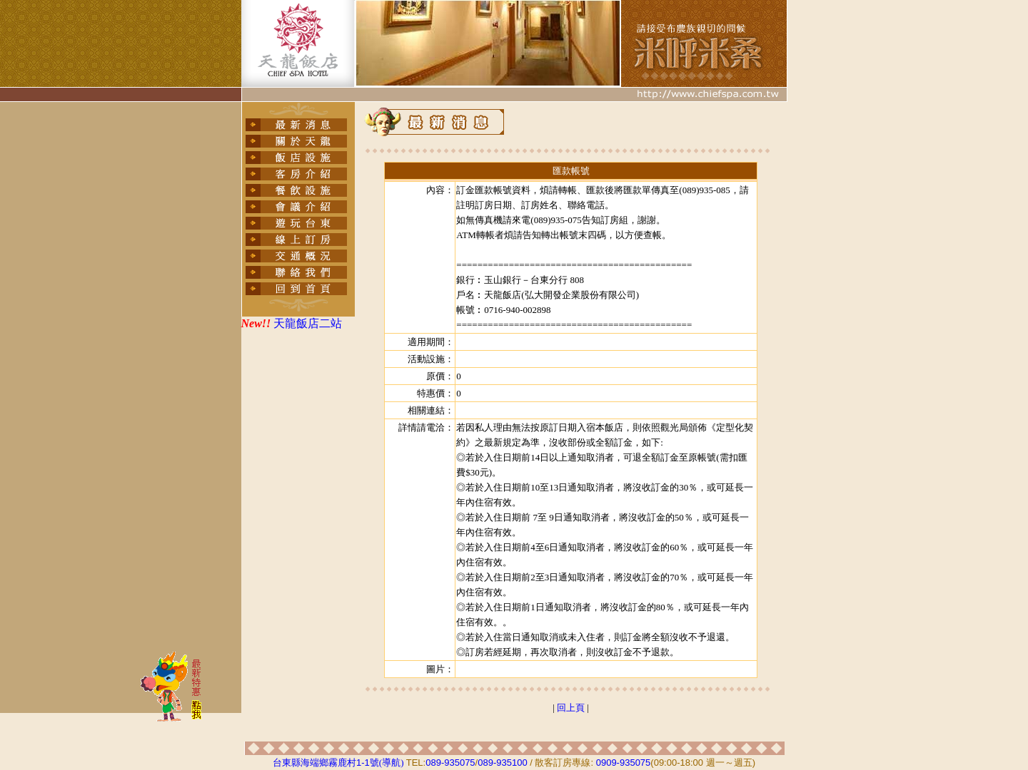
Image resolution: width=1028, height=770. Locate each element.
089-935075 (450, 762)
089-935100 (502, 762)
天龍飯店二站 (307, 323)
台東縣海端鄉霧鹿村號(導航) (338, 762)
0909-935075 (623, 762)
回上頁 (571, 707)
